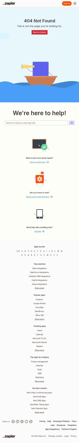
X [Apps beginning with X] (51, 255)
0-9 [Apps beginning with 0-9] (18, 251)
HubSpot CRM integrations (39, 276)
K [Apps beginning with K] (52, 251)
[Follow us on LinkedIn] (17, 421)
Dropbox (39, 299)
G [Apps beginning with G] (40, 251)
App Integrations (52, 429)
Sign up (67, 3)
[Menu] (75, 3)
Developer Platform (61, 421)
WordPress (39, 311)
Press (74, 421)
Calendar (39, 365)
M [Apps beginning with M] (58, 251)
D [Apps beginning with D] (31, 251)
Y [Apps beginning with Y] (54, 255)
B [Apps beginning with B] (25, 251)
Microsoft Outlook (39, 342)
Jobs (52, 425)
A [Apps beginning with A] (22, 251)
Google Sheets (39, 303)
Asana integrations (39, 284)
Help (49, 421)
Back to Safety (39, 32)
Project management (39, 362)
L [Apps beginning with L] (55, 251)
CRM (39, 373)
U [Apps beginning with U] (41, 255)
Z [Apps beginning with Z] (57, 255)
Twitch (39, 330)
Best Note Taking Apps (39, 404)
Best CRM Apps (39, 400)
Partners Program (69, 429)
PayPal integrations (39, 280)
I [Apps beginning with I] (46, 251)
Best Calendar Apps (39, 408)
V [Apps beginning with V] (44, 255)
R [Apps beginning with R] (31, 255)
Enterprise (61, 425)
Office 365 (39, 315)
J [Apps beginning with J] (49, 251)
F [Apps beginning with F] (37, 251)
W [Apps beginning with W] (47, 255)
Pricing (42, 421)
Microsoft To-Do (39, 338)
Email (39, 369)
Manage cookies (55, 436)
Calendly (39, 334)
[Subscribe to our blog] (31, 421)
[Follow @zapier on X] (22, 421)
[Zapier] (8, 3)
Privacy (74, 436)
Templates (72, 425)
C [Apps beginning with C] (28, 251)
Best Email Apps (39, 397)
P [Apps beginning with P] (25, 255)
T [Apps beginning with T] (37, 255)
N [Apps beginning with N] (61, 251)
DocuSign (39, 307)
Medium (39, 346)
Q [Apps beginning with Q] (28, 255)
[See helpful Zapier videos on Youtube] (26, 421)
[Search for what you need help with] (36, 123)
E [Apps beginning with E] (34, 251)
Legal (66, 436)
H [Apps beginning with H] (43, 251)
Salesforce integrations (39, 272)
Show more (39, 288)
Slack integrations (39, 268)
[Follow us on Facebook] (13, 421)
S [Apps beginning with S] (34, 255)
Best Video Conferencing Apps (39, 393)
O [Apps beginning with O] (22, 255)
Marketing (40, 377)
